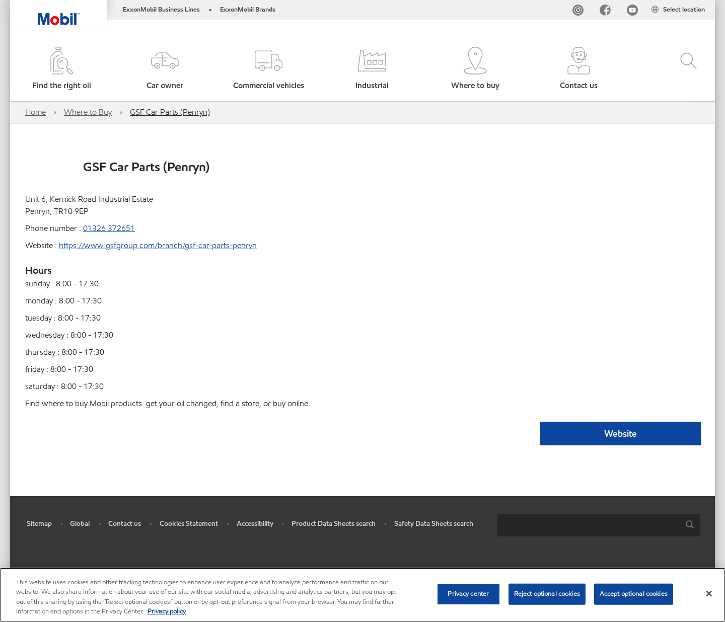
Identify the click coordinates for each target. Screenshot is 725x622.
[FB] (605, 12)
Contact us (124, 523)
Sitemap (39, 523)
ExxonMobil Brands (247, 9)
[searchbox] (588, 525)
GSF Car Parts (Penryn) (170, 112)
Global (80, 523)
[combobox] (598, 525)
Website (620, 433)
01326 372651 (109, 228)
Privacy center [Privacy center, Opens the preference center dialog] (468, 593)
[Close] (709, 593)
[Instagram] (578, 12)
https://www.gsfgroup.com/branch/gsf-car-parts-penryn (158, 245)
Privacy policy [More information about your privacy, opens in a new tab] (167, 611)
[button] (164, 69)
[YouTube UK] (632, 12)
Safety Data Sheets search (433, 523)
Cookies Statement (189, 523)
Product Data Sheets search (334, 523)
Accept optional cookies (634, 593)
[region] (362, 595)
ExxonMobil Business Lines (161, 9)
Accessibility (255, 523)
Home (35, 112)
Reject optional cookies (547, 593)
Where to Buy (88, 112)
